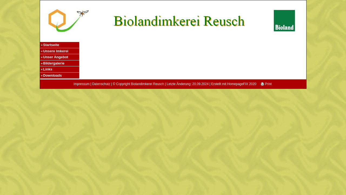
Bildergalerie (54, 63)
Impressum (81, 84)
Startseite (51, 45)
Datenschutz (101, 84)
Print (266, 84)
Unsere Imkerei (55, 51)
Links (47, 69)
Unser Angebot (55, 57)
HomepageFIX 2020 (241, 84)
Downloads (52, 75)
